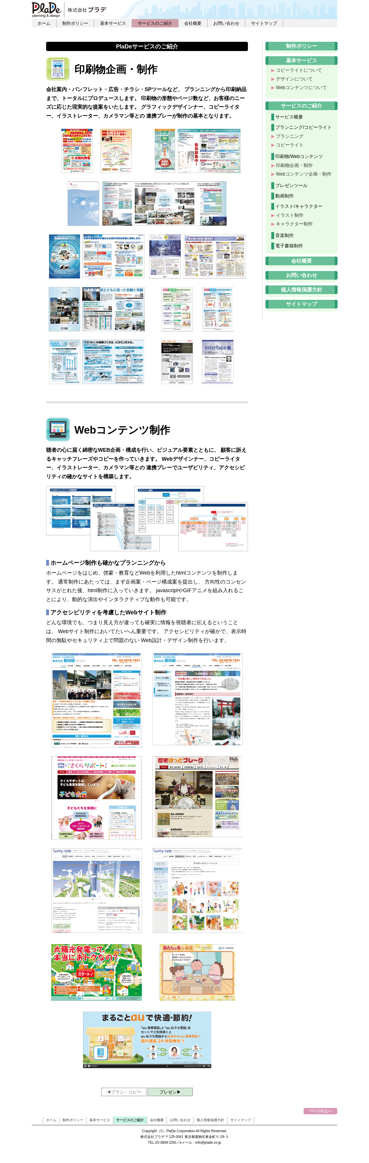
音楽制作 (284, 235)
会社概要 (193, 23)
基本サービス (113, 23)
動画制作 (284, 195)
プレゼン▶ (170, 1092)
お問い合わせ (226, 23)
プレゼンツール (291, 185)
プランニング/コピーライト (303, 127)
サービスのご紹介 (155, 23)
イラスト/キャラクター (299, 206)
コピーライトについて (299, 70)
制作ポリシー (75, 23)
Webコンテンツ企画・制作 (304, 174)
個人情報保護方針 (301, 290)
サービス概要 (289, 116)
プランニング (290, 136)
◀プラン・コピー (124, 1092)
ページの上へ (320, 1111)
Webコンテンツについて (301, 87)
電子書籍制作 (289, 245)
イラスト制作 (290, 215)
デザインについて (294, 78)
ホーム (43, 23)
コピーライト (290, 144)
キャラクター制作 (294, 223)
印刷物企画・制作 (294, 165)
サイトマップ (264, 23)
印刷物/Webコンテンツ (299, 156)
